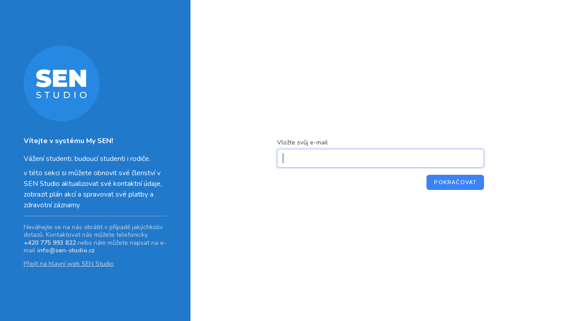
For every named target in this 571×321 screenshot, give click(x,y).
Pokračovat (455, 182)
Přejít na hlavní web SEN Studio (69, 263)
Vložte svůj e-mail (302, 142)
